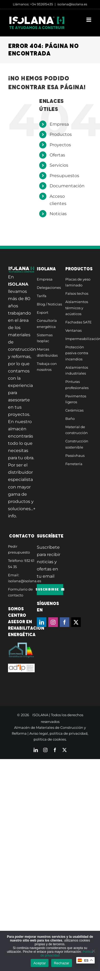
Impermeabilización (78, 339)
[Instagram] (53, 622)
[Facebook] (64, 622)
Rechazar (61, 963)
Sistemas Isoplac (45, 338)
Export (42, 312)
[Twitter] (76, 622)
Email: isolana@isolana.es (21, 578)
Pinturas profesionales (77, 384)
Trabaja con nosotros (47, 366)
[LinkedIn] (41, 622)
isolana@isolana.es (72, 4)
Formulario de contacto (20, 592)
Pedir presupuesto (19, 549)
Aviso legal (38, 733)
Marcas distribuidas (47, 352)
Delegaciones (49, 287)
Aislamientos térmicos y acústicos (76, 308)
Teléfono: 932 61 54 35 (21, 563)
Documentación (67, 185)
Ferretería (73, 464)
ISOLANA (40, 715)
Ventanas (73, 330)
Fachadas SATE (78, 322)
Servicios (59, 165)
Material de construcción (76, 430)
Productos (61, 134)
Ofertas (57, 155)
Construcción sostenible (76, 444)
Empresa (59, 124)
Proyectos (60, 144)
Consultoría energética (47, 323)
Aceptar (39, 963)
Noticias (58, 213)
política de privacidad (68, 733)
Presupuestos (64, 175)
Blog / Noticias (49, 304)
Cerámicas (74, 410)
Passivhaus (75, 455)
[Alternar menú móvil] (89, 20)
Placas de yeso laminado (77, 282)
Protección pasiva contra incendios (76, 353)
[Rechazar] (93, 951)
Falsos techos (76, 293)
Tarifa (41, 296)
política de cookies (50, 739)
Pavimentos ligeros (75, 399)
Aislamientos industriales (76, 370)
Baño (70, 418)
